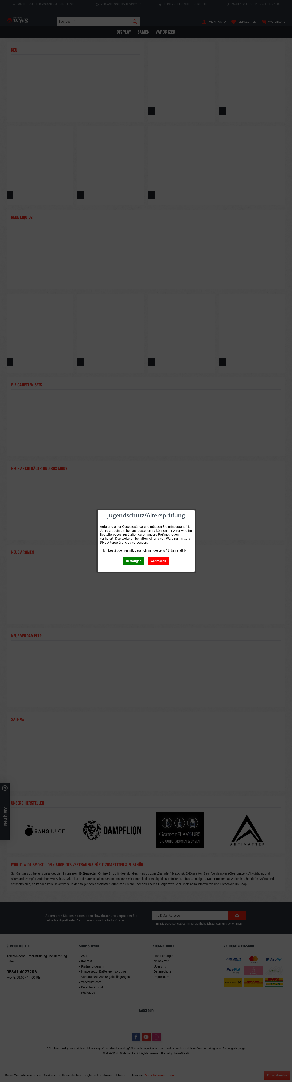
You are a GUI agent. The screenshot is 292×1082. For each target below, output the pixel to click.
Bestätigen (133, 561)
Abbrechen (158, 561)
